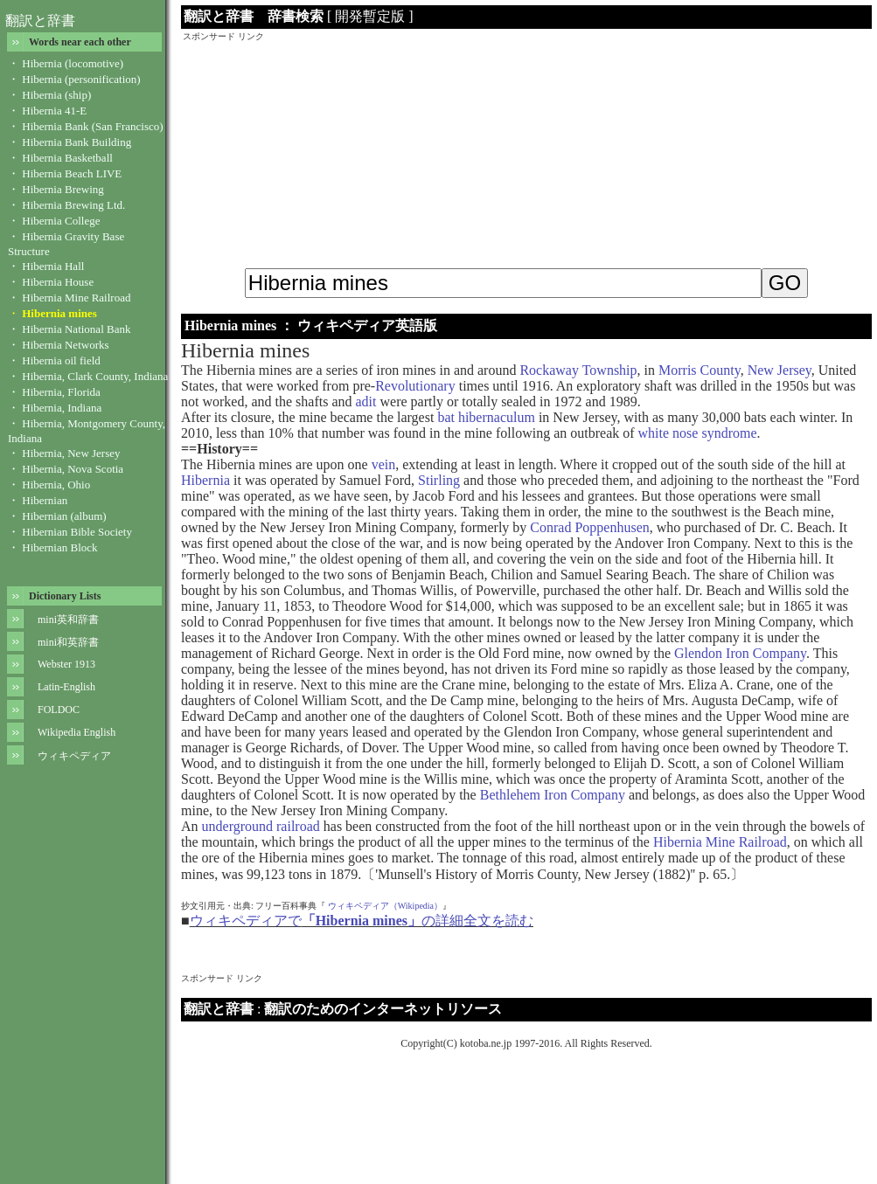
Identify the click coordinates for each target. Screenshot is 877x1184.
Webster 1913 (66, 664)
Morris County (699, 370)
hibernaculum (496, 417)
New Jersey (779, 370)
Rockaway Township (578, 370)
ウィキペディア (74, 756)
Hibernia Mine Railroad (720, 841)
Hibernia (205, 480)
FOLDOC (59, 709)
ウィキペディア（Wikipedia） (385, 906)
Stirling (439, 480)
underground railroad (261, 826)
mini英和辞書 (68, 619)
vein (384, 464)
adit (366, 401)
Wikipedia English (76, 732)
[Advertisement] (526, 152)
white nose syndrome (697, 433)
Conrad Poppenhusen (589, 527)
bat (446, 417)
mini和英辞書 (68, 642)
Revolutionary (415, 385)
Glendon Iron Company (740, 653)
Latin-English (66, 687)
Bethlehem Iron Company (552, 794)
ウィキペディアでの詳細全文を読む (361, 920)
